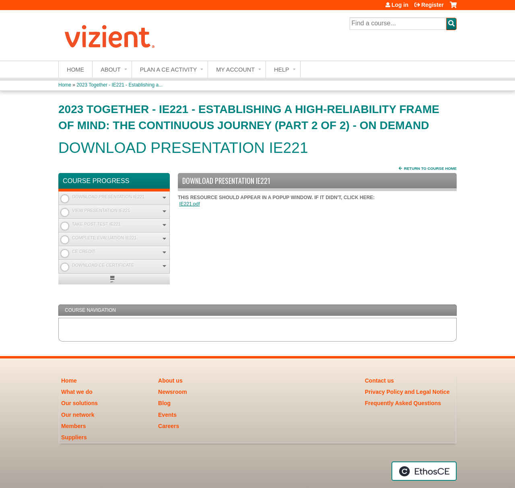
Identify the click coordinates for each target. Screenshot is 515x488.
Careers (168, 426)
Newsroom (172, 392)
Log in (399, 5)
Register (432, 5)
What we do (77, 392)
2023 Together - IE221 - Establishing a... (119, 85)
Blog (164, 403)
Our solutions (79, 403)
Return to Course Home (430, 168)
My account (235, 69)
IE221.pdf (189, 204)
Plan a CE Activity (168, 69)
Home (75, 69)
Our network (77, 415)
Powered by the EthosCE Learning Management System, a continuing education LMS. (424, 471)
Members (73, 426)
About (111, 69)
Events (167, 415)
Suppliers (74, 437)
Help (281, 69)
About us (170, 380)
